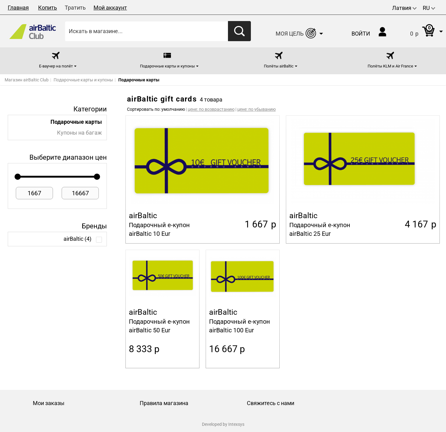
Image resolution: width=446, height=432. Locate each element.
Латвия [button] (404, 8)
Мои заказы (48, 403)
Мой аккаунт (110, 7)
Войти (361, 33)
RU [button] (429, 8)
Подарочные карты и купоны (83, 79)
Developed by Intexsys (223, 424)
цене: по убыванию (256, 109)
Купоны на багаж (79, 133)
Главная (18, 7)
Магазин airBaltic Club (27, 79)
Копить (47, 7)
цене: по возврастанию (211, 109)
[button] (420, 31)
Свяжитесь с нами (270, 403)
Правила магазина (164, 403)
